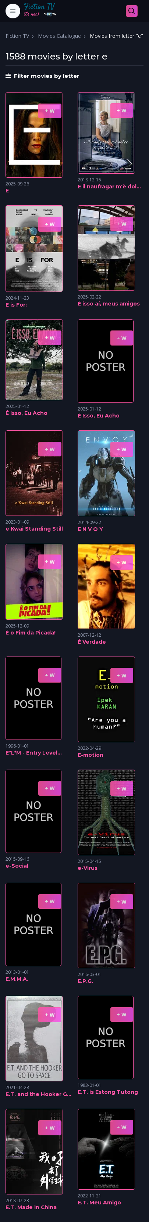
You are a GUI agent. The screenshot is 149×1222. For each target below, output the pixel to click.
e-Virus (87, 868)
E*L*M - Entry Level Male (31, 753)
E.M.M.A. (17, 979)
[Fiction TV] (43, 11)
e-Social (17, 866)
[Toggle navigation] (13, 11)
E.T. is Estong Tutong (108, 1092)
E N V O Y (90, 529)
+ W (50, 110)
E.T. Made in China (31, 1207)
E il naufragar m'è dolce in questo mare (110, 187)
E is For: (16, 304)
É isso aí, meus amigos (109, 303)
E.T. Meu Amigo (99, 1202)
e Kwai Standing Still (34, 528)
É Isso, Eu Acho (26, 413)
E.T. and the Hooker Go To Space (38, 1094)
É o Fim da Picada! (31, 632)
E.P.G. (85, 981)
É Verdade (92, 642)
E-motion (90, 755)
